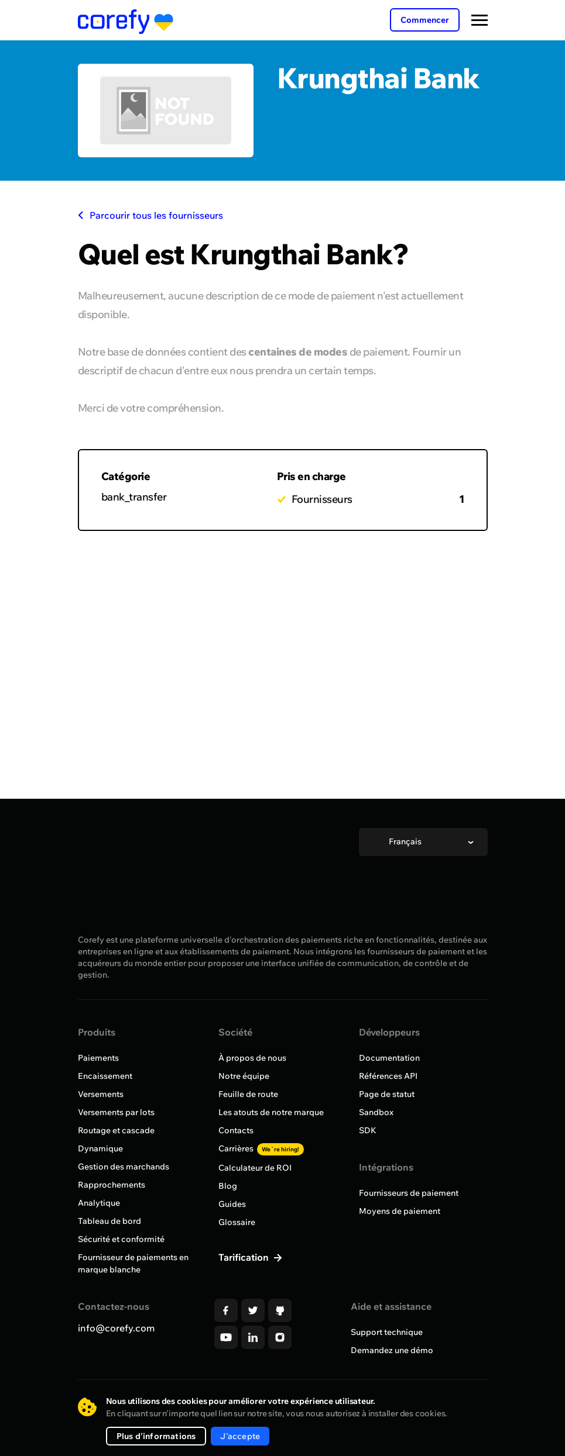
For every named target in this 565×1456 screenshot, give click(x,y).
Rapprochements (111, 1184)
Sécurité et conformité (121, 1239)
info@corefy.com (116, 1328)
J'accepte (240, 1436)
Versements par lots (116, 1112)
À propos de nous (252, 1058)
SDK (367, 1130)
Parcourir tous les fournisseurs (150, 215)
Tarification (244, 1257)
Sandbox (376, 1112)
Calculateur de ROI (255, 1167)
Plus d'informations (156, 1436)
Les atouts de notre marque (271, 1112)
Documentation (389, 1058)
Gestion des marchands (123, 1166)
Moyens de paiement (399, 1211)
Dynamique (100, 1148)
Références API (388, 1076)
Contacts (236, 1130)
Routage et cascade (116, 1130)
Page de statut (387, 1094)
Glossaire (236, 1222)
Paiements (98, 1058)
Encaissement (105, 1076)
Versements (101, 1094)
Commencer (424, 20)
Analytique (99, 1203)
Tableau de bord (109, 1221)
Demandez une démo (392, 1350)
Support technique (387, 1332)
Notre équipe (243, 1076)
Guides (232, 1204)
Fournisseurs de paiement (408, 1193)
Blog (227, 1186)
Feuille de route (248, 1094)
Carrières (261, 1148)
